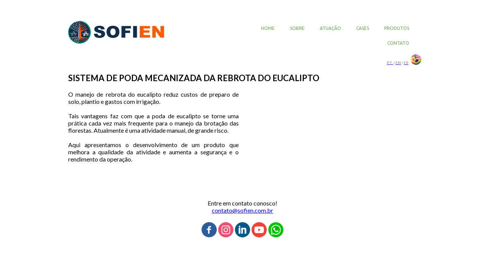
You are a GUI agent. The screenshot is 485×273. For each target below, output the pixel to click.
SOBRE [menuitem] (297, 28)
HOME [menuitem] (268, 28)
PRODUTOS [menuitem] (396, 28)
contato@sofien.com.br (242, 210)
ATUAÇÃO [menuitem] (330, 28)
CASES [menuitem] (362, 28)
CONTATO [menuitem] (398, 43)
